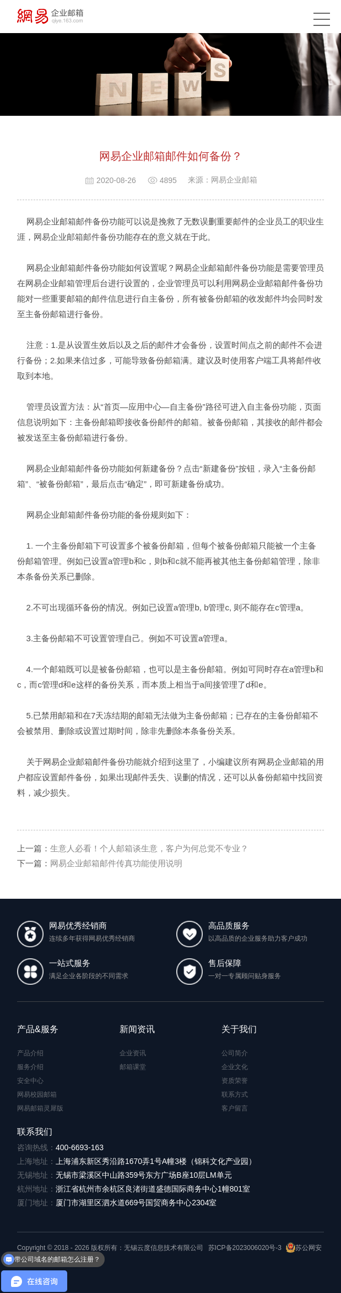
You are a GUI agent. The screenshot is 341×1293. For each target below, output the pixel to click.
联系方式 (234, 1094)
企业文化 (234, 1067)
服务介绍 (30, 1067)
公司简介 (234, 1053)
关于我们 (239, 1029)
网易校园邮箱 (37, 1094)
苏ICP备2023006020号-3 (245, 1248)
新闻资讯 (137, 1029)
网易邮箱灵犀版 (40, 1108)
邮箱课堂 (133, 1067)
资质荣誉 (234, 1081)
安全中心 (30, 1081)
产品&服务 (37, 1029)
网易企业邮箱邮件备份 (75, 237)
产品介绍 (30, 1053)
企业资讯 (133, 1053)
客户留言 (234, 1108)
